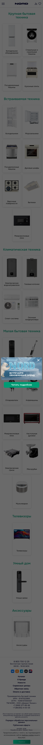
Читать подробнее (21, 384)
